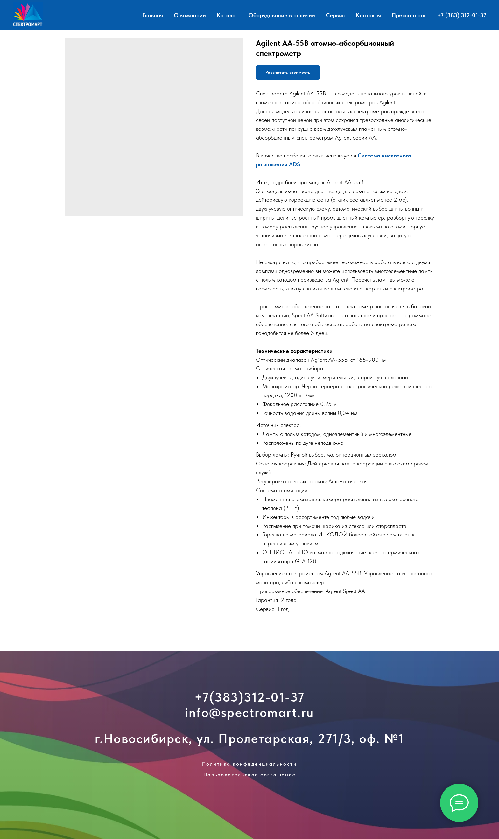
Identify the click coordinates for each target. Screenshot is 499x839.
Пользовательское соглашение (249, 775)
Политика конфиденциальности (249, 764)
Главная (152, 15)
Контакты (368, 15)
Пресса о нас (409, 15)
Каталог (227, 15)
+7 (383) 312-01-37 (462, 15)
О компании (190, 15)
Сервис (335, 15)
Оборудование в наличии (282, 15)
